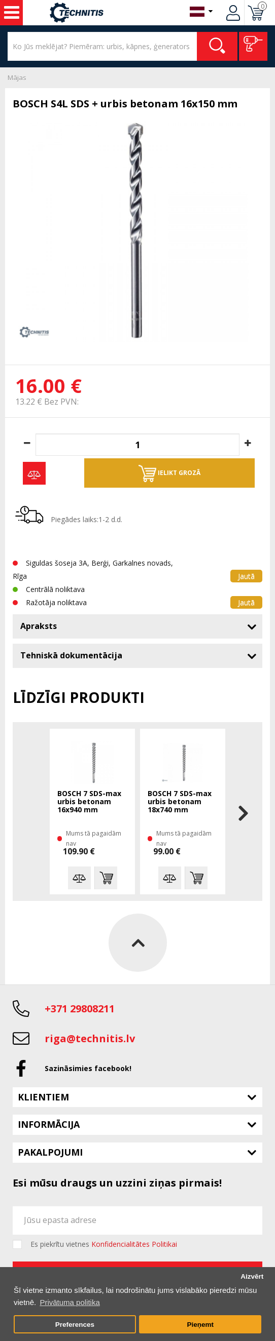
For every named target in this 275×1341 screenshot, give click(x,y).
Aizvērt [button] (251, 1276)
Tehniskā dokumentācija (71, 655)
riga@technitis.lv (90, 1038)
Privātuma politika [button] (69, 1302)
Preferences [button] (74, 1324)
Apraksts (38, 626)
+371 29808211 (80, 1008)
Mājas (17, 77)
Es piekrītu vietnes (103, 1244)
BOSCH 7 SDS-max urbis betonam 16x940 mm (89, 802)
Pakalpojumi (50, 1152)
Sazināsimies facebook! (88, 1068)
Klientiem (43, 1097)
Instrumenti (11, 12)
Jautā (246, 576)
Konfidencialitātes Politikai (134, 1244)
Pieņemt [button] (200, 1324)
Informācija (49, 1124)
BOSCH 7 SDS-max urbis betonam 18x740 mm (180, 802)
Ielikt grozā (169, 473)
